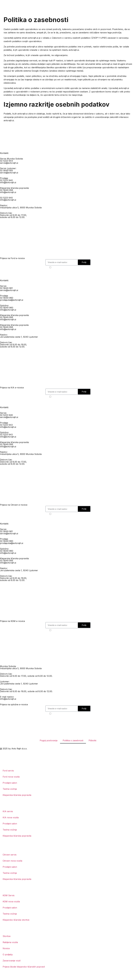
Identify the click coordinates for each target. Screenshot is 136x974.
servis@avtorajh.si (9, 163)
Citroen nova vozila (12, 860)
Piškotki (92, 740)
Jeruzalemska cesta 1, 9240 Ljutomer (19, 337)
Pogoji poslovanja (48, 740)
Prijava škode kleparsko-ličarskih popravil (24, 966)
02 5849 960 (6, 297)
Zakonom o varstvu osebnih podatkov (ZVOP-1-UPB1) (79, 38)
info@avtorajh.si (8, 182)
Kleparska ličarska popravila (17, 795)
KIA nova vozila (11, 817)
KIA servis (8, 811)
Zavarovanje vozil (11, 960)
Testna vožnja (10, 789)
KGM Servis (8, 895)
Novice (6, 948)
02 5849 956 (6, 190)
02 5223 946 (6, 415)
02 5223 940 (6, 180)
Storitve (6, 936)
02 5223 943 (6, 425)
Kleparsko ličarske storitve (16, 920)
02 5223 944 (6, 160)
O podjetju (8, 954)
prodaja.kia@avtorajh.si (11, 300)
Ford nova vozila (11, 776)
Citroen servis (9, 854)
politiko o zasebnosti (76, 267)
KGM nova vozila (11, 901)
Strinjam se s (69, 267)
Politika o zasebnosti (73, 740)
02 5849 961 (6, 288)
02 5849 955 (6, 170)
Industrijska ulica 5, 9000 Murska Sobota (21, 207)
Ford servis (8, 770)
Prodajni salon (10, 782)
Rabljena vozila (10, 942)
